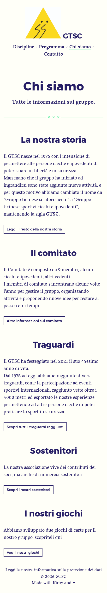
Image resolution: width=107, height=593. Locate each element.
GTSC (72, 36)
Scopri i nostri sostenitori (28, 489)
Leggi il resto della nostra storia (34, 229)
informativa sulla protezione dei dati (68, 569)
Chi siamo (80, 47)
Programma (51, 47)
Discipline (23, 47)
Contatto (53, 54)
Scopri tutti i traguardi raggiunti (35, 427)
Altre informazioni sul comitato (34, 321)
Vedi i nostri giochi (23, 552)
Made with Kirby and (53, 582)
